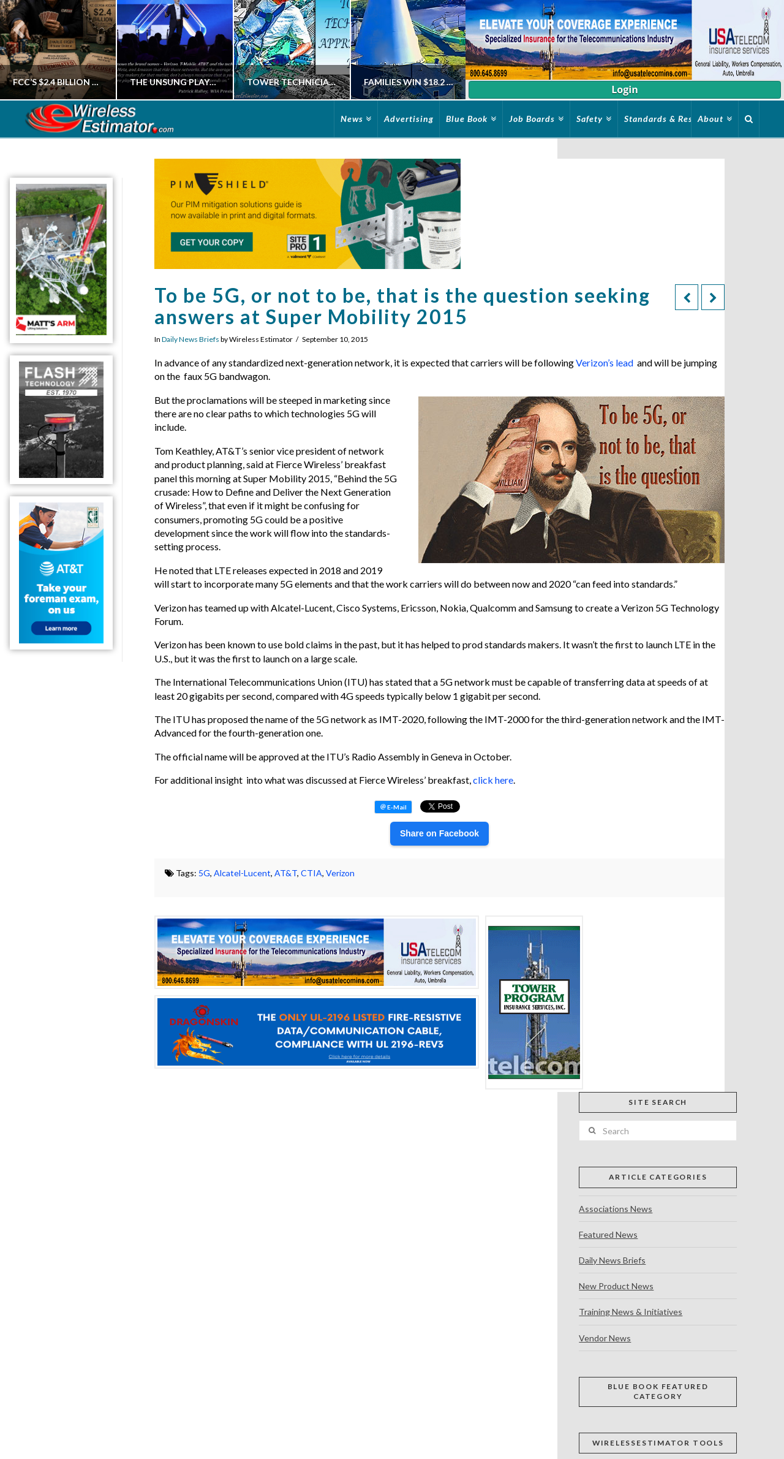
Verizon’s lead (604, 362)
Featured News (608, 1234)
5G (204, 873)
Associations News (615, 1208)
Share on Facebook (439, 833)
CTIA (311, 873)
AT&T (285, 873)
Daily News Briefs (190, 339)
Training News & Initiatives (630, 1311)
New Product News (616, 1286)
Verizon (340, 873)
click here (493, 780)
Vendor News (605, 1338)
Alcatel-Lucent (242, 873)
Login (624, 89)
